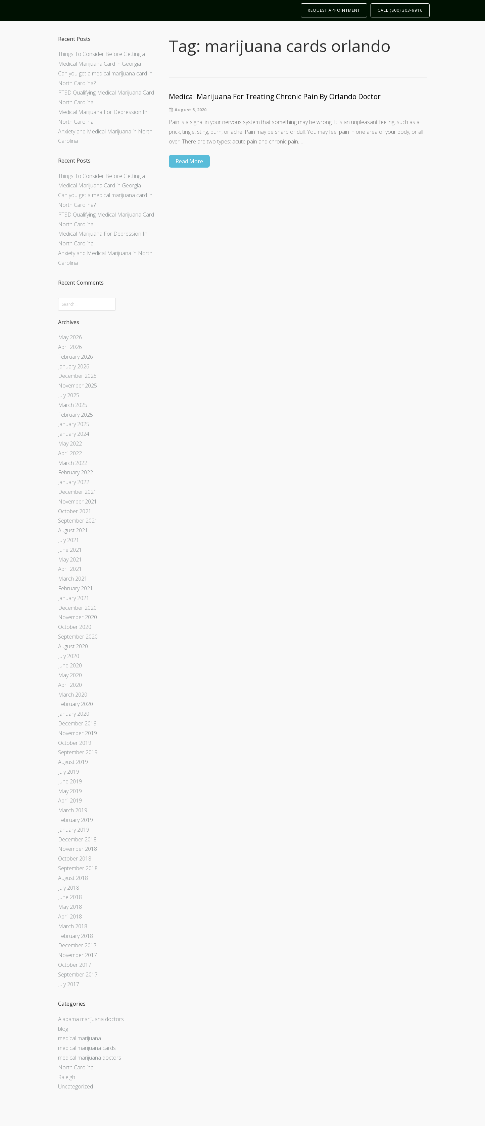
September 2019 (78, 752)
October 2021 (74, 511)
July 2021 (68, 540)
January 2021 (73, 598)
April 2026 (70, 347)
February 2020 (75, 704)
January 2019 (73, 829)
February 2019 (75, 820)
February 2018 (75, 936)
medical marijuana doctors (89, 1057)
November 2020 (77, 617)
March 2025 (72, 405)
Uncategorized (75, 1086)
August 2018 (73, 878)
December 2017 (77, 945)
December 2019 (77, 723)
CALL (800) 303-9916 (400, 10)
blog (63, 1028)
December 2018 (77, 839)
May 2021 (70, 559)
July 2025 (68, 395)
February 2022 (75, 472)
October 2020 (74, 627)
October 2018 (74, 858)
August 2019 (73, 762)
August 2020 (73, 646)
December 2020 (77, 607)
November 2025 (77, 385)
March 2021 (72, 578)
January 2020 (73, 713)
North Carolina (76, 1067)
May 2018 (70, 906)
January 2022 (73, 482)
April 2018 (70, 916)
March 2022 (72, 463)
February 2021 (75, 588)
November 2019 (77, 733)
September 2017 (78, 974)
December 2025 (77, 375)
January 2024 (73, 433)
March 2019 (72, 810)
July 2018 (68, 887)
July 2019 (68, 771)
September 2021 (78, 520)
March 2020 (72, 694)
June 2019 (70, 781)
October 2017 (74, 964)
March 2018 (72, 926)
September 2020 (78, 636)
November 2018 (77, 848)
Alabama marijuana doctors (91, 1019)
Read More (189, 161)
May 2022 (70, 443)
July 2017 (68, 984)
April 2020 (70, 685)
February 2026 (75, 356)
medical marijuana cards (87, 1048)
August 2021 (73, 530)
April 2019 (70, 800)
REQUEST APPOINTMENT (334, 10)
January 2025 (73, 424)
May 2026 (70, 337)
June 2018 (70, 897)
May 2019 (70, 791)
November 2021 (77, 501)
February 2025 (75, 414)
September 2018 (78, 868)
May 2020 (70, 675)
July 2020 (68, 656)
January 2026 (73, 366)
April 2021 (70, 569)
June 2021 (70, 549)
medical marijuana (79, 1038)
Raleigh (66, 1077)
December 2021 (77, 491)
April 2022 (70, 453)
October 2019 (74, 743)
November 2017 (77, 955)
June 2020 (70, 665)
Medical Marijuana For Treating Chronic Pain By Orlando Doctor (275, 97)
